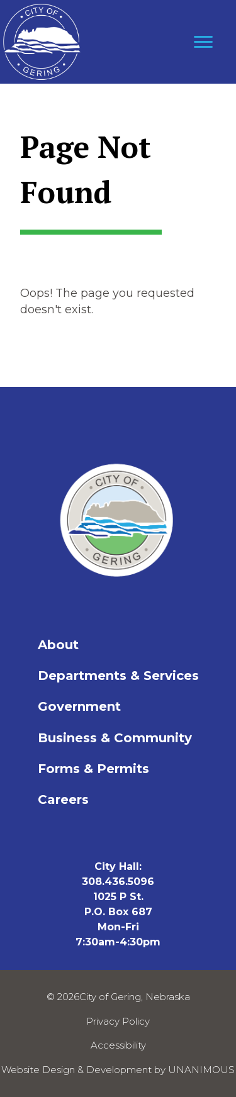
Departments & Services (118, 675)
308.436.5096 (118, 882)
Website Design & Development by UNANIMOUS (118, 1070)
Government (79, 706)
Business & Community (115, 737)
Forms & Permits (93, 768)
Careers (63, 799)
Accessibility (118, 1045)
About (58, 644)
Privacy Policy (118, 1021)
